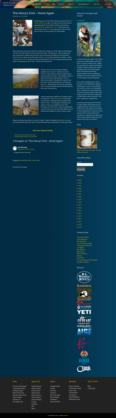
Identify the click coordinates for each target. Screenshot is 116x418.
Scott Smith (80, 258)
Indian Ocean (36, 393)
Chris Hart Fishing (82, 237)
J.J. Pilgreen (80, 247)
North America (36, 395)
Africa (33, 408)
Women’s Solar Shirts (19, 395)
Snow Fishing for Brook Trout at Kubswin (26, 136)
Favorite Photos (55, 401)
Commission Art (18, 402)
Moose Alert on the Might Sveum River (25, 135)
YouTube (53, 393)
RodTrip (79, 256)
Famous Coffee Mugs (19, 386)
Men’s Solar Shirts (18, 393)
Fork (48, 29)
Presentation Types (75, 388)
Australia (34, 404)
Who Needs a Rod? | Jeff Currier (29, 160)
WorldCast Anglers (83, 262)
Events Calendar (74, 386)
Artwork (72, 4)
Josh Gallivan (81, 249)
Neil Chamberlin (82, 254)
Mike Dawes (81, 252)
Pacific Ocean (36, 391)
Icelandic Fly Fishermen (84, 245)
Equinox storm (58, 99)
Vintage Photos (55, 386)
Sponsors (98, 4)
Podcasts (53, 391)
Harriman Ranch (39, 27)
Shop (47, 4)
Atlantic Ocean (36, 388)
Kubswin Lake (63, 120)
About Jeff (40, 4)
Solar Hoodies (17, 397)
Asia (33, 406)
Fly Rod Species (36, 386)
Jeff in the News (55, 395)
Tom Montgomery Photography (87, 260)
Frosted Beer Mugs (19, 388)
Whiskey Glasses (18, 391)
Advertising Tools (74, 399)
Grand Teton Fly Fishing (84, 243)
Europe (34, 402)
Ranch (45, 84)
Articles (52, 388)
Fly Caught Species (85, 4)
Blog (53, 4)
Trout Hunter (23, 59)
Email (79, 162)
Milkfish (66, 415)
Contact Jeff (108, 4)
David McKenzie (82, 239)
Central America (37, 399)
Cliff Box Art (16, 399)
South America (36, 397)
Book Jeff (62, 4)
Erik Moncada (22, 147)
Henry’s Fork (53, 27)
